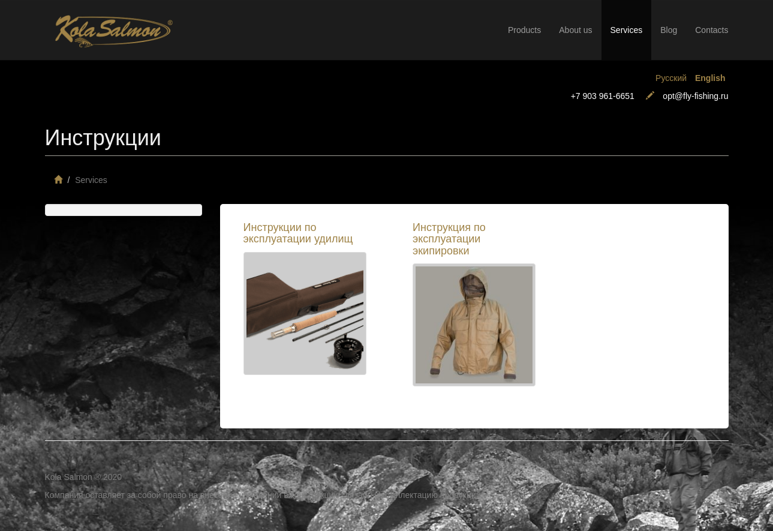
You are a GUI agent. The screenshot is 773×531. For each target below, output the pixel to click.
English (710, 78)
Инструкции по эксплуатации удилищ (298, 233)
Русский (671, 78)
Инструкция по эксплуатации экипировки (449, 239)
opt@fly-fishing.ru (695, 96)
